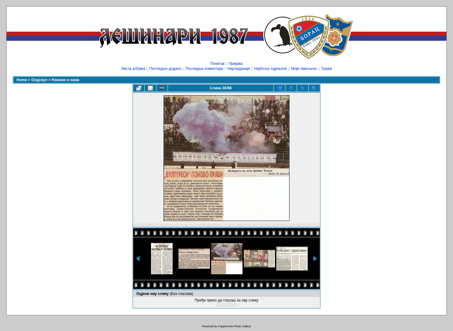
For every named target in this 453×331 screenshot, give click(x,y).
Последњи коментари (204, 68)
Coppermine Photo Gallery (234, 326)
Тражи (326, 68)
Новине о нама (65, 80)
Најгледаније (238, 68)
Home (22, 80)
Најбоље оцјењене (270, 68)
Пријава (235, 63)
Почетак (218, 63)
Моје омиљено (304, 68)
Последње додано (165, 68)
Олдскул (39, 80)
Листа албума (133, 68)
